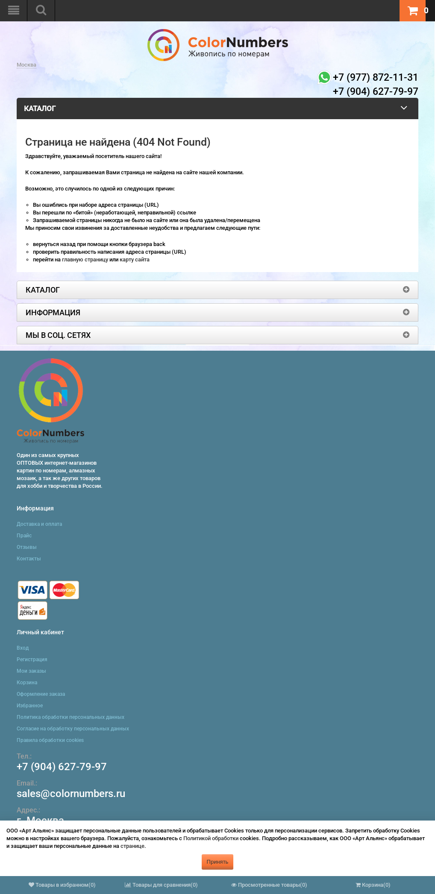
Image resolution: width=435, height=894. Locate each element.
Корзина (27, 683)
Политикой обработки (210, 838)
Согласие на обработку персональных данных (73, 729)
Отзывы (27, 547)
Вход (23, 648)
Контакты (29, 559)
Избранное (30, 706)
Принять (218, 862)
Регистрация (32, 659)
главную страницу (85, 259)
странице (132, 846)
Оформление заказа (41, 694)
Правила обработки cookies (50, 740)
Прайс (24, 536)
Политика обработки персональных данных (70, 717)
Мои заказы (31, 671)
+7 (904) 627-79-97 (62, 767)
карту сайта (135, 259)
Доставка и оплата (39, 524)
